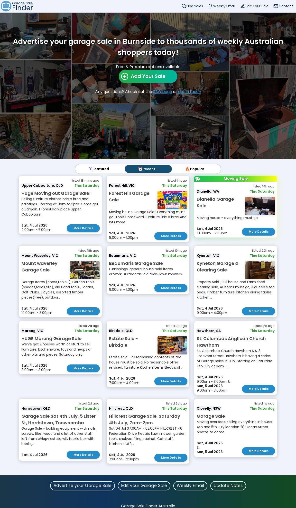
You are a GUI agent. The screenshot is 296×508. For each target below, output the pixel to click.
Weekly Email (224, 6)
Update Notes (228, 485)
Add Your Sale (148, 76)
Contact (286, 6)
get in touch (189, 91)
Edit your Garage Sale (144, 485)
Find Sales (194, 6)
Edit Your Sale (257, 6)
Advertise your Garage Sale (82, 485)
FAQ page (162, 91)
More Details (83, 228)
